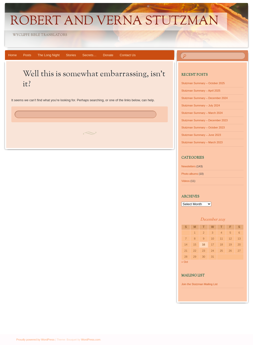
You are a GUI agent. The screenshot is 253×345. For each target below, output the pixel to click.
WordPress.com (90, 339)
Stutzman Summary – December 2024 (204, 98)
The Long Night (49, 55)
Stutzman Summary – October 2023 (203, 127)
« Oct (184, 261)
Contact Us (128, 55)
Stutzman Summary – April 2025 (200, 90)
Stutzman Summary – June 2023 (201, 134)
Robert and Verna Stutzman (114, 21)
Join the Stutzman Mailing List (199, 284)
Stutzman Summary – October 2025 (203, 83)
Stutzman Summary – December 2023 (204, 120)
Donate (108, 55)
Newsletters (188, 166)
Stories (71, 55)
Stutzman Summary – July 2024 (200, 105)
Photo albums (189, 173)
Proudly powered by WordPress (35, 339)
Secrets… (90, 55)
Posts (27, 55)
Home (12, 55)
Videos (185, 180)
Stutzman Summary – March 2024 (202, 112)
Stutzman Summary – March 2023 (202, 142)
